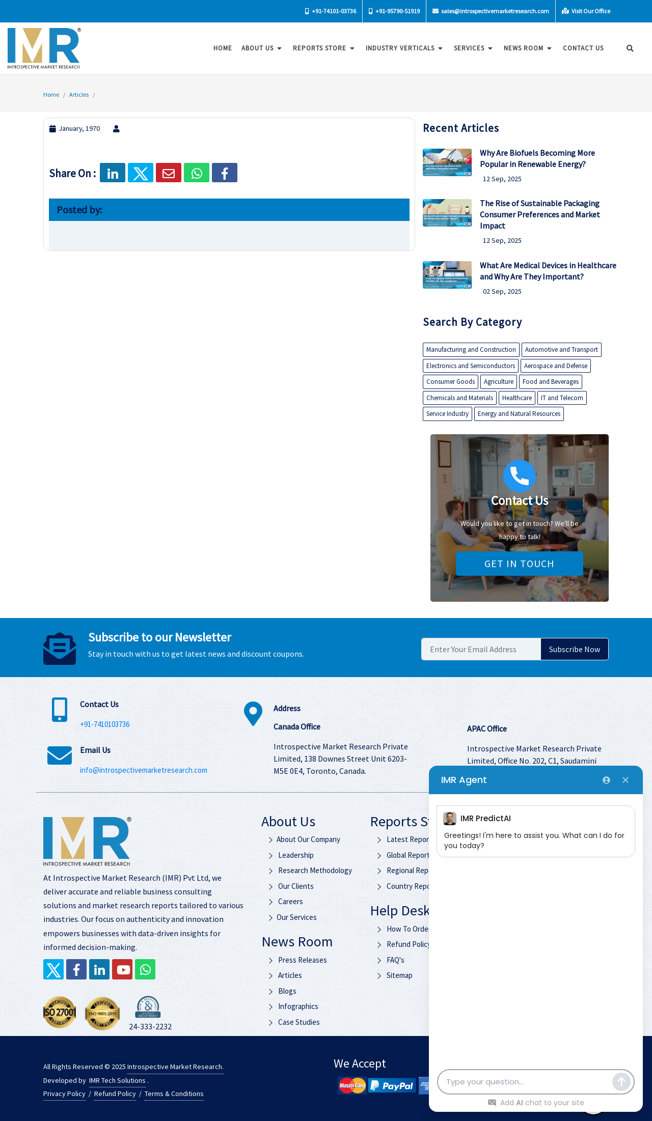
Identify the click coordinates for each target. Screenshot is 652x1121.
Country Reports (408, 886)
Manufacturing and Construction (471, 349)
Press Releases (296, 960)
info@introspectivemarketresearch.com (143, 770)
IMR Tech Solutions (117, 1080)
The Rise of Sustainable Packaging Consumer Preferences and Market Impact (540, 214)
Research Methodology (309, 870)
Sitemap (394, 975)
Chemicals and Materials (459, 398)
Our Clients (290, 886)
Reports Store (322, 48)
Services (471, 48)
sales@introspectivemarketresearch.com (490, 11)
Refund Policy (403, 944)
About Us (259, 48)
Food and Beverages (551, 381)
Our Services (291, 917)
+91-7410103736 (104, 724)
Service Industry (447, 413)
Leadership (290, 855)
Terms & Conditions (174, 1093)
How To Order (403, 929)
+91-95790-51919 (394, 11)
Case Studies (293, 1022)
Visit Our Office (586, 11)
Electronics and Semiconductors (470, 365)
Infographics (292, 1006)
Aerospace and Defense (555, 365)
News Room (526, 48)
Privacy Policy (64, 1093)
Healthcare (517, 398)
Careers (284, 901)
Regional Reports (408, 870)
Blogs (281, 991)
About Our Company (303, 839)
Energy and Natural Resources (519, 413)
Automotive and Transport (561, 349)
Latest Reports (405, 839)
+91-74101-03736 (330, 11)
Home (219, 48)
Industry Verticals (402, 48)
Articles (79, 94)
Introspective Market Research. (175, 1066)
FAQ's (390, 960)
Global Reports (404, 855)
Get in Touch (519, 563)
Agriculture (498, 381)
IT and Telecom (562, 398)
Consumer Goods (450, 381)
